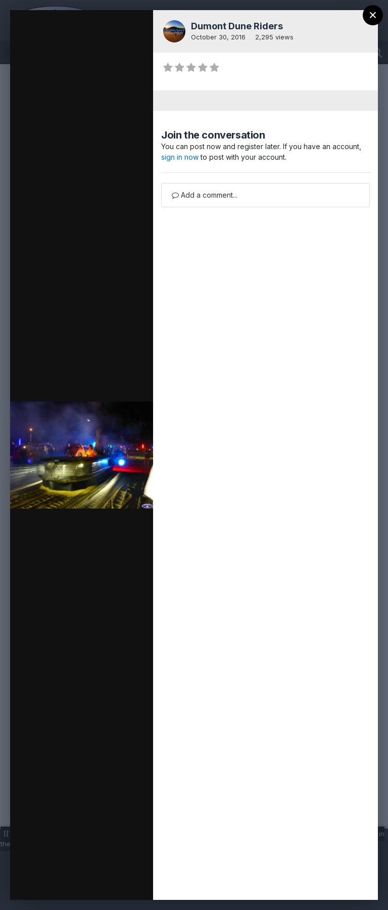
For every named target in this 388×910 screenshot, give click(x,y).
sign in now (180, 157)
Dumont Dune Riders (237, 26)
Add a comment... (204, 195)
